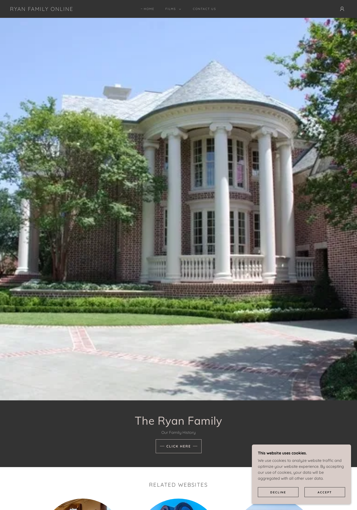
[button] (172, 9)
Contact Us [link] (204, 9)
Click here (178, 446)
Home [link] (149, 9)
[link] (41, 9)
